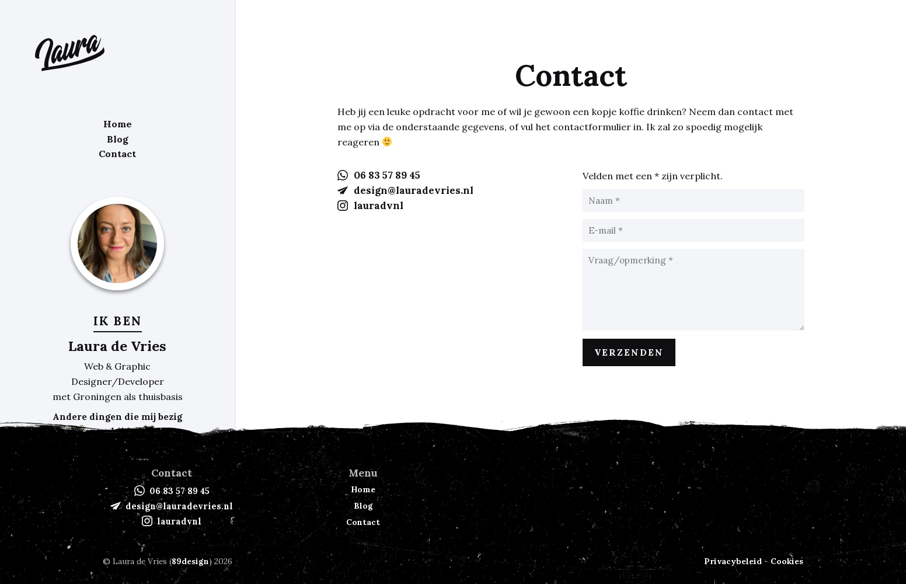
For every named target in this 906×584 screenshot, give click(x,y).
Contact (117, 153)
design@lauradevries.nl (413, 190)
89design (190, 561)
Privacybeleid (733, 561)
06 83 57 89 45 (387, 175)
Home (117, 123)
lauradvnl (378, 205)
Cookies (787, 561)
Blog (117, 138)
